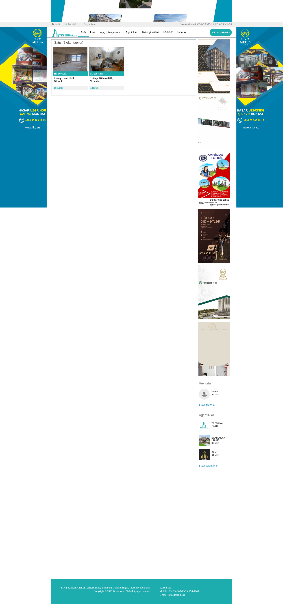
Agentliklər (132, 32)
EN (74, 23)
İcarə (92, 32)
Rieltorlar (168, 31)
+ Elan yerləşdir (221, 32)
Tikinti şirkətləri (150, 32)
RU (69, 23)
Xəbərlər (181, 32)
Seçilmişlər (90, 24)
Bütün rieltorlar (207, 404)
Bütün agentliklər (208, 465)
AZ (65, 23)
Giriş (57, 23)
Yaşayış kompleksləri (110, 32)
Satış (83, 31)
